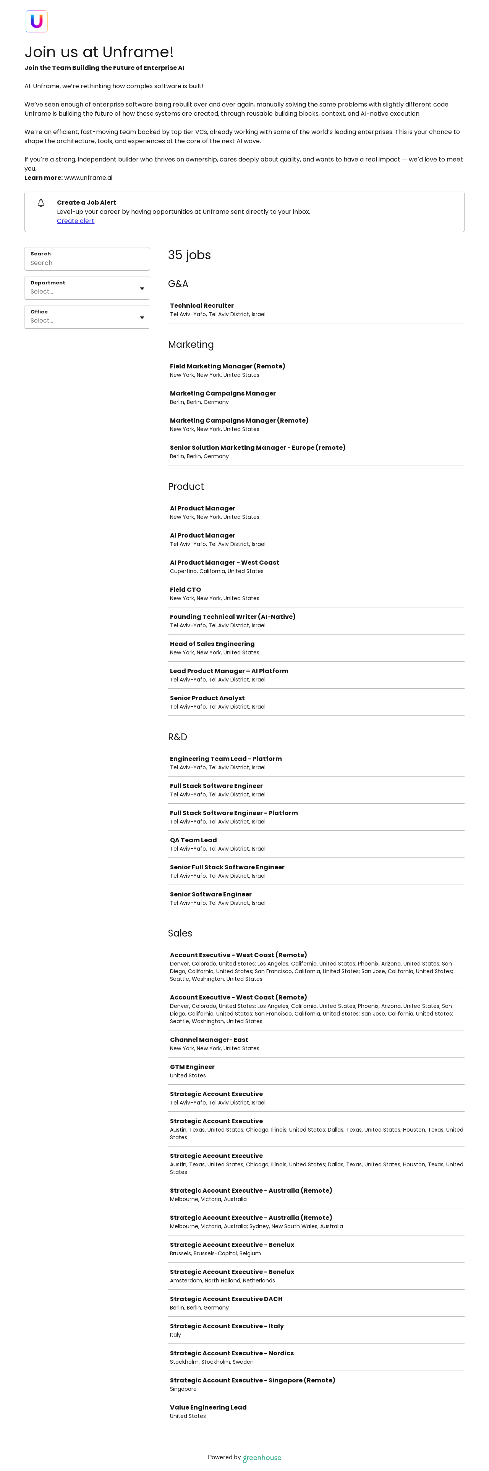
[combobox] (31, 291)
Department (48, 282)
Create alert (75, 220)
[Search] (87, 263)
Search (41, 253)
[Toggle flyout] (142, 288)
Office (39, 311)
